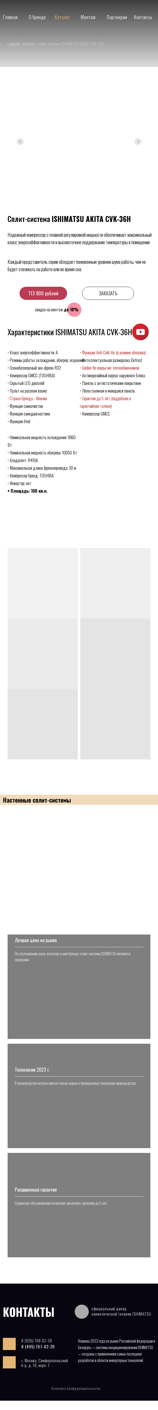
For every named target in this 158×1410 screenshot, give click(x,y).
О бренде (37, 17)
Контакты (143, 17)
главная (14, 44)
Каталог (62, 17)
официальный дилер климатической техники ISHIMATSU (121, 1320)
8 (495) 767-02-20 (38, 1356)
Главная (10, 17)
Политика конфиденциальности (75, 1397)
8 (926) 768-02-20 (36, 1350)
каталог (29, 44)
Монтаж (88, 17)
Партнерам (117, 17)
